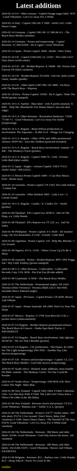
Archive (6, 466)
